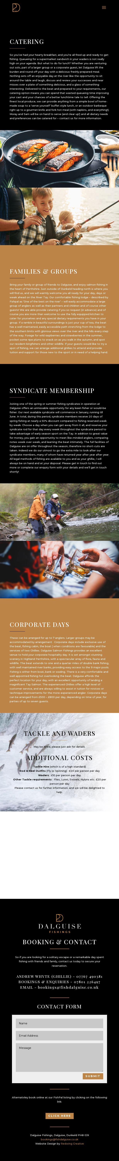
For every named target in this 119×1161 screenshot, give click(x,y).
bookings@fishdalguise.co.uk (68, 987)
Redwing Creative (72, 1143)
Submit (92, 1076)
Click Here (59, 1115)
